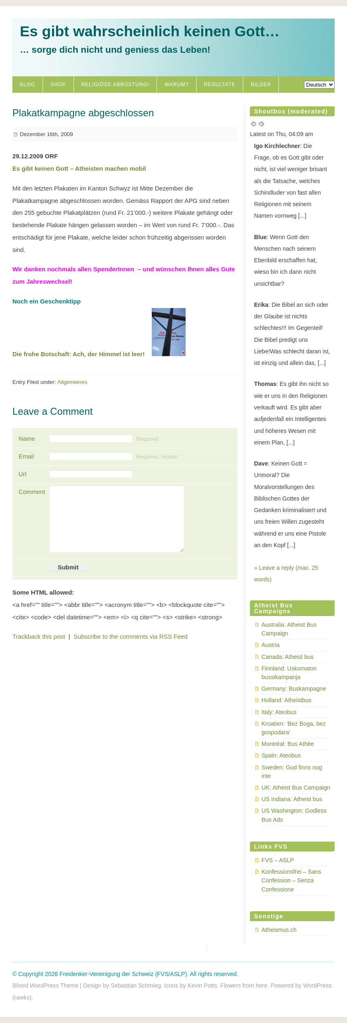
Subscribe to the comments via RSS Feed (131, 636)
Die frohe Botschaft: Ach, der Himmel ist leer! (78, 354)
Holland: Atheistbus (286, 700)
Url (22, 474)
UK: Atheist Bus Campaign (295, 787)
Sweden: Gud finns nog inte (291, 771)
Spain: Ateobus (281, 755)
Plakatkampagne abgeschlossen (83, 112)
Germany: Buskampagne (293, 688)
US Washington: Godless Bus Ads (293, 815)
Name (27, 438)
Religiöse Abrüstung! (115, 84)
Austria (270, 645)
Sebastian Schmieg (136, 985)
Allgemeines (72, 382)
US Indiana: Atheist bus (291, 799)
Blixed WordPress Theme (45, 985)
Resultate (219, 84)
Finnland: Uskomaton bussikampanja (288, 672)
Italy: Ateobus (279, 712)
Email (26, 456)
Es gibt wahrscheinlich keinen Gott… (150, 31)
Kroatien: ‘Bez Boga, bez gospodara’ (293, 728)
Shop (58, 84)
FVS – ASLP (277, 860)
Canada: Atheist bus (287, 657)
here (261, 985)
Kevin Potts (202, 985)
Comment (31, 492)
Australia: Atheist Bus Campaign (288, 629)
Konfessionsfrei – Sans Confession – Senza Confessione (291, 880)
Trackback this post (38, 636)
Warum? (176, 84)
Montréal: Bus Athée (287, 744)
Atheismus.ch (279, 930)
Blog (27, 84)
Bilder (261, 84)
